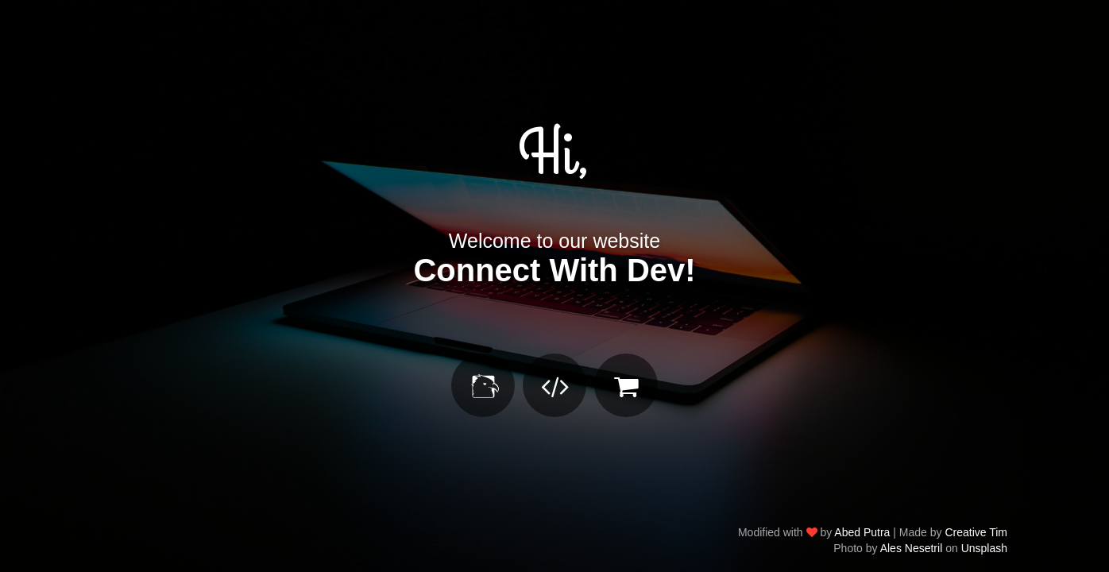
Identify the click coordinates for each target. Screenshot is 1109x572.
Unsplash (984, 548)
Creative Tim (976, 532)
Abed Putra (862, 532)
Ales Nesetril (911, 548)
